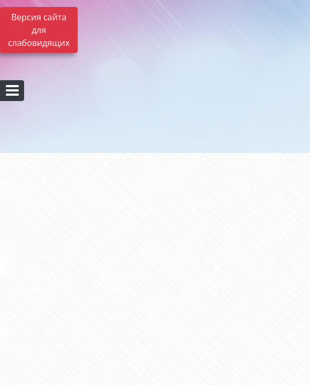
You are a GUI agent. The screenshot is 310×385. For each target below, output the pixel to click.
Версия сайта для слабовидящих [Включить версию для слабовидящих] (39, 30)
